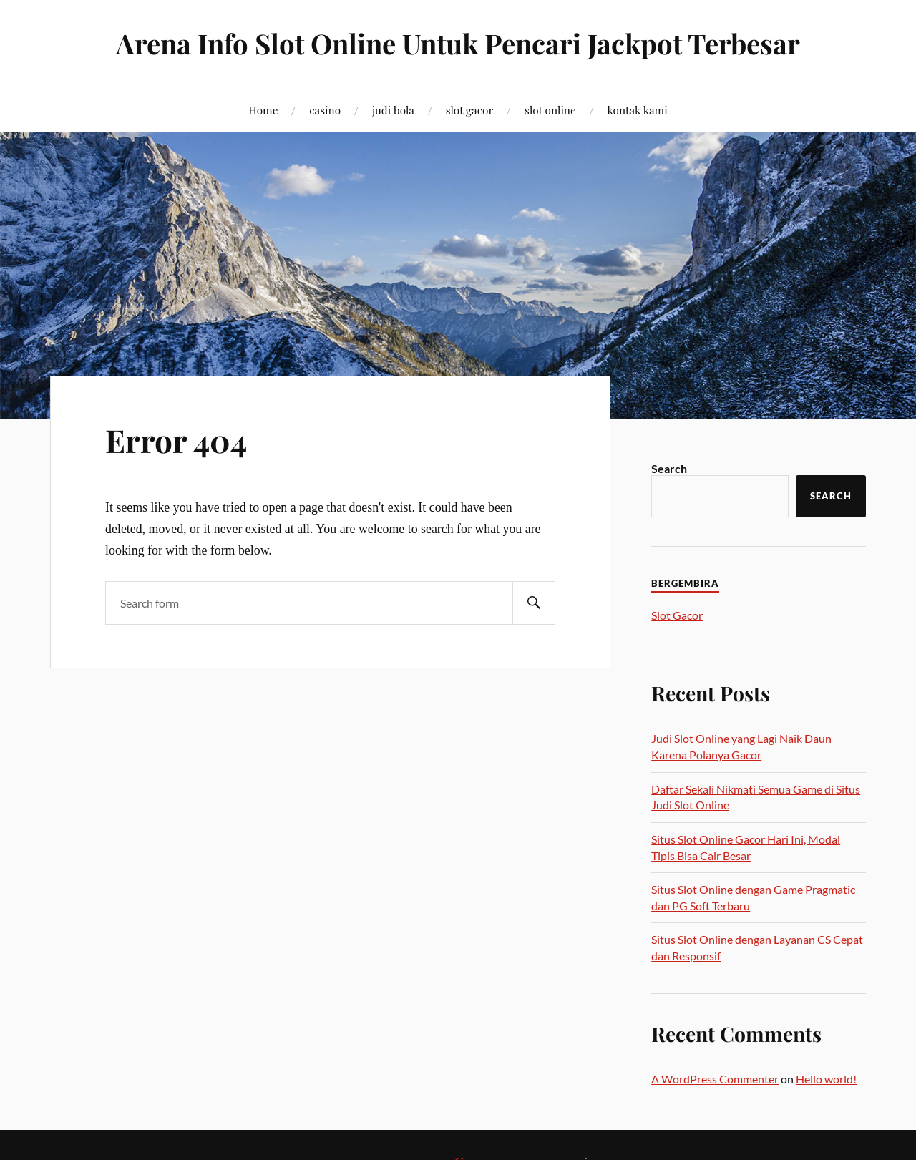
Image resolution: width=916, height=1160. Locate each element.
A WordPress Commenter (715, 1079)
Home (263, 109)
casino (325, 109)
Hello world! (826, 1079)
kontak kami (638, 109)
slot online (550, 109)
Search (669, 468)
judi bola (393, 109)
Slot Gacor (677, 615)
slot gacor (470, 109)
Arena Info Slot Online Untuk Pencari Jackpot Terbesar (458, 43)
